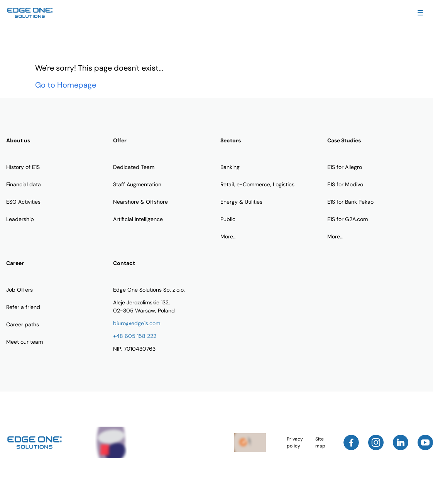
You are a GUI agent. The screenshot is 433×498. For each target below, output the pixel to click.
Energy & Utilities (241, 201)
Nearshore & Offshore (140, 201)
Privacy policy (295, 442)
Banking (230, 167)
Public (227, 219)
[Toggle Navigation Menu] (420, 12)
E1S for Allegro (344, 167)
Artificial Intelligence (138, 219)
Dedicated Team (133, 167)
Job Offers (19, 289)
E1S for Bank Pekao (350, 201)
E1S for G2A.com (347, 219)
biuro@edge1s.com (136, 323)
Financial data (23, 184)
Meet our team (24, 341)
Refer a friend (23, 307)
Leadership (20, 219)
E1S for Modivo (345, 184)
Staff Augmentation (137, 184)
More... (228, 236)
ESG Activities (23, 201)
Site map (320, 442)
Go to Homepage (65, 85)
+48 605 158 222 (134, 336)
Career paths (22, 324)
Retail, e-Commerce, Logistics (257, 184)
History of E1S (23, 167)
